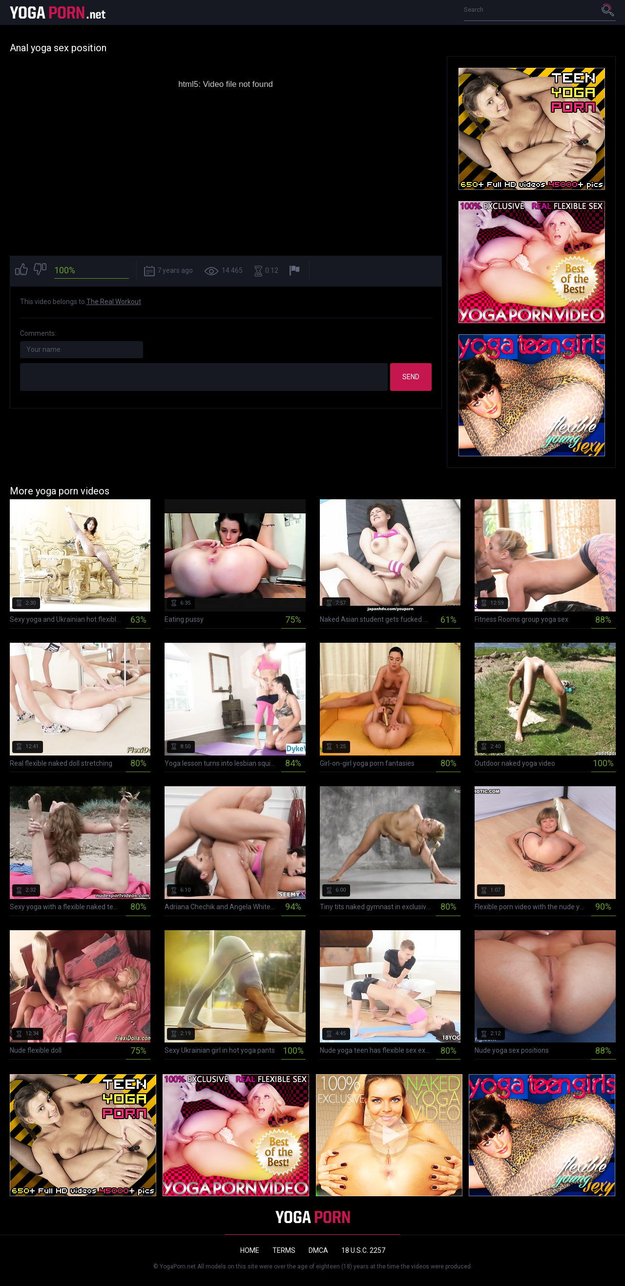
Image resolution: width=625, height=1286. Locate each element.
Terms (283, 1250)
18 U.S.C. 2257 (363, 1250)
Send (410, 377)
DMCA (318, 1250)
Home (249, 1250)
